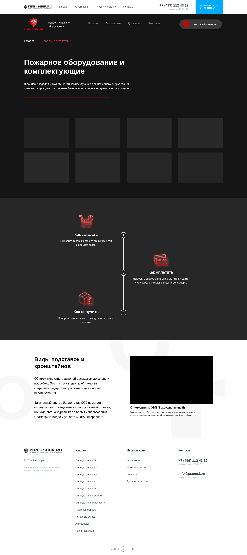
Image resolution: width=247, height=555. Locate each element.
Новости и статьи (106, 6)
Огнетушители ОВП (86, 467)
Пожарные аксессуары (56, 40)
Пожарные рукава (85, 516)
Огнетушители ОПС (86, 488)
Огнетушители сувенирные (90, 502)
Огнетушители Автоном (88, 495)
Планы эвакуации (85, 530)
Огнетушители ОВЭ (86, 474)
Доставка (134, 23)
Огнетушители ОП (85, 460)
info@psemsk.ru (191, 473)
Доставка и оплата (137, 481)
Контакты (128, 6)
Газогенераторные (85, 509)
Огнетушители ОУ (85, 481)
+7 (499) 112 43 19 (174, 5)
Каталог (63, 6)
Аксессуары (82, 523)
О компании (82, 6)
